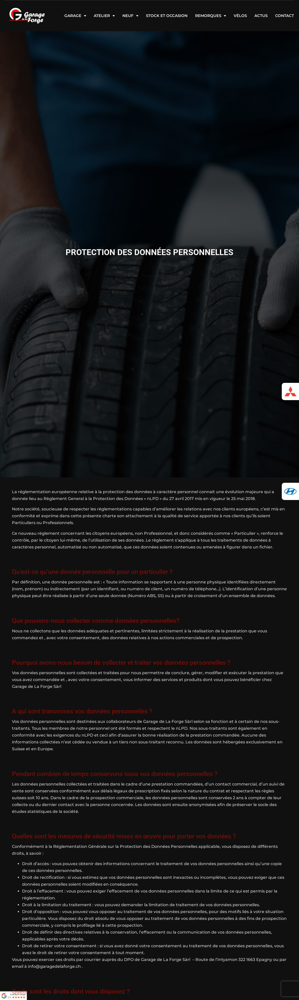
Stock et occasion (167, 15)
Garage (75, 15)
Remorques (210, 15)
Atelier (104, 15)
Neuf (130, 15)
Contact (284, 15)
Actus (261, 15)
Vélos (240, 15)
